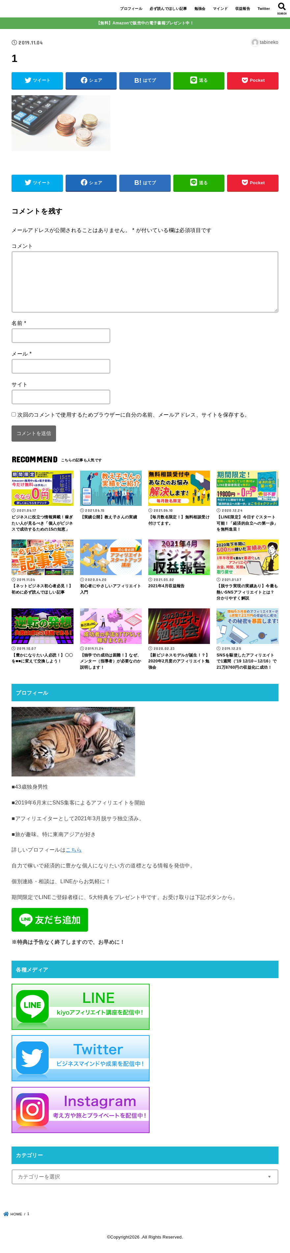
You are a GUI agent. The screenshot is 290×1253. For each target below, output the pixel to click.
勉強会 (200, 9)
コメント (22, 246)
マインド (220, 9)
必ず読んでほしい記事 (168, 9)
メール (22, 354)
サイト (20, 384)
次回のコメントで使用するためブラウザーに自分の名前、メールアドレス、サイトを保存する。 (133, 415)
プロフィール (131, 9)
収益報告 (242, 9)
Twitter (263, 9)
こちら (74, 850)
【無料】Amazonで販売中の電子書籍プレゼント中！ (145, 23)
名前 (19, 323)
